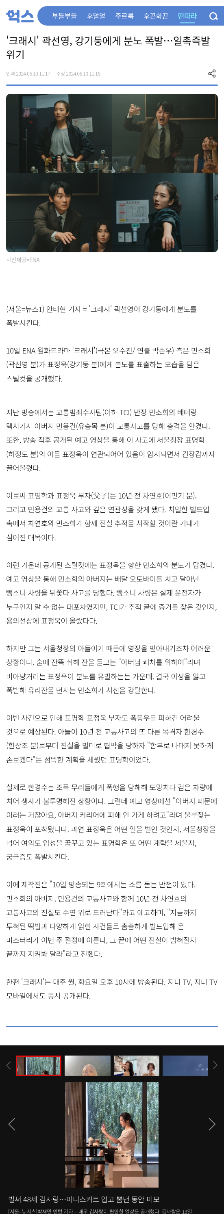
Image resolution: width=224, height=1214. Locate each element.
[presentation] (8, 1065)
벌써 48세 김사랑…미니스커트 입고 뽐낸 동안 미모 (83, 1199)
